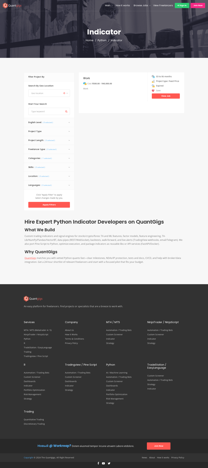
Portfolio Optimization (34, 390)
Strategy (110, 343)
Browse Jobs (141, 5)
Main (107, 5)
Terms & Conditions (74, 339)
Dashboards (30, 381)
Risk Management (32, 394)
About (152, 457)
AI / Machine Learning (116, 373)
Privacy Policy (71, 343)
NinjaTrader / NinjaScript (36, 334)
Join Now (198, 5)
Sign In (182, 5)
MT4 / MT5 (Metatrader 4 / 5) (38, 330)
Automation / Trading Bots (119, 330)
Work (86, 78)
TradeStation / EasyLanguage (38, 347)
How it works (123, 5)
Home (89, 40)
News (144, 457)
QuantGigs (30, 258)
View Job (165, 96)
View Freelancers (163, 5)
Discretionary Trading (34, 424)
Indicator (110, 339)
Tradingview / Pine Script (36, 356)
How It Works (71, 334)
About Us (69, 330)
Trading (27, 352)
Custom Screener (114, 334)
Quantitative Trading (34, 419)
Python (102, 40)
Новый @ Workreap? (54, 446)
